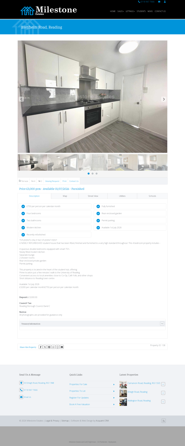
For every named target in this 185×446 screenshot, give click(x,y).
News (150, 11)
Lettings (130, 11)
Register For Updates (79, 397)
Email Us (27, 397)
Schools (152, 196)
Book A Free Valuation (79, 404)
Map (65, 196)
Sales (120, 11)
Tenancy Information (30, 323)
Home (112, 11)
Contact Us (160, 11)
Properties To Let (77, 391)
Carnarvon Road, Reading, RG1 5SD (144, 383)
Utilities (122, 196)
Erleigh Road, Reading (137, 391)
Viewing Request (52, 181)
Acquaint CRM (102, 420)
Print (65, 181)
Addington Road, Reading (139, 400)
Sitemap (65, 420)
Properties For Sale (78, 384)
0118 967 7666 (146, 1)
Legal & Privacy (52, 420)
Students (141, 11)
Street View (93, 196)
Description (34, 196)
